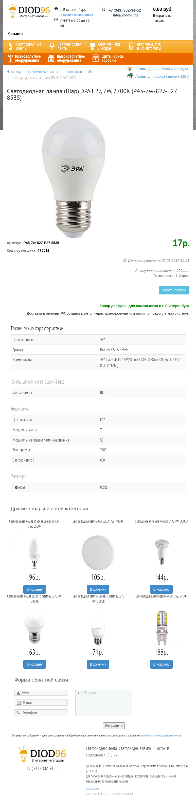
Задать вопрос (174, 290)
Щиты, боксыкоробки (107, 58)
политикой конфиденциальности (162, 735)
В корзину (35, 589)
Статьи (113, 755)
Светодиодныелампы (23, 46)
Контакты (15, 33)
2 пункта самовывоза (76, 15)
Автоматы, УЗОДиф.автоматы (144, 46)
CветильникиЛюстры (104, 46)
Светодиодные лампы (135, 748)
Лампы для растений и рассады (161, 69)
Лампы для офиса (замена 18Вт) (162, 76)
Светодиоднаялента (64, 46)
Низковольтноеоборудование (23, 58)
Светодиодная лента (101, 748)
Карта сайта (92, 788)
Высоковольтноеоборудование (66, 58)
